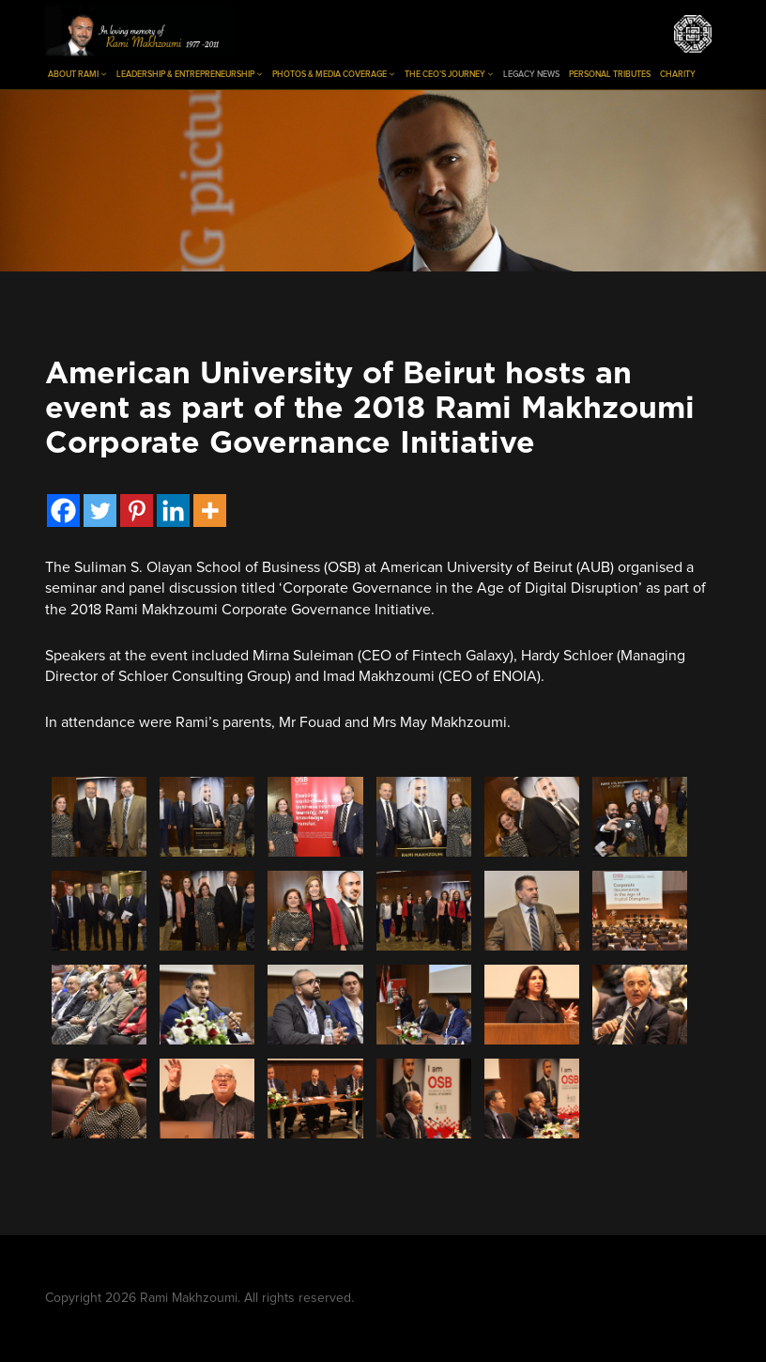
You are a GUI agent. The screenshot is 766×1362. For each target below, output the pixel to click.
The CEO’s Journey (449, 74)
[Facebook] (63, 510)
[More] (209, 510)
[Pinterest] (136, 510)
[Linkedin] (173, 510)
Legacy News (531, 74)
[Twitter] (100, 510)
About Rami (77, 74)
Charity (678, 74)
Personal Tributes (610, 74)
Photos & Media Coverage (333, 74)
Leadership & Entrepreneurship (189, 74)
